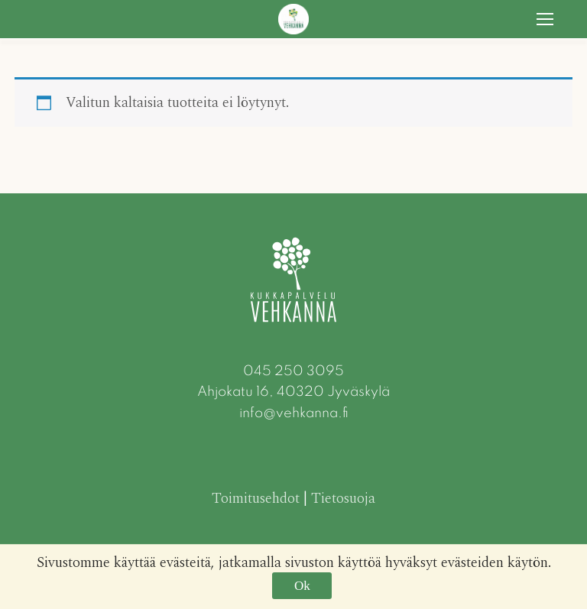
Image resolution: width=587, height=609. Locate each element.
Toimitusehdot (256, 499)
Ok (302, 585)
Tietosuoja (343, 499)
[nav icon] (545, 18)
